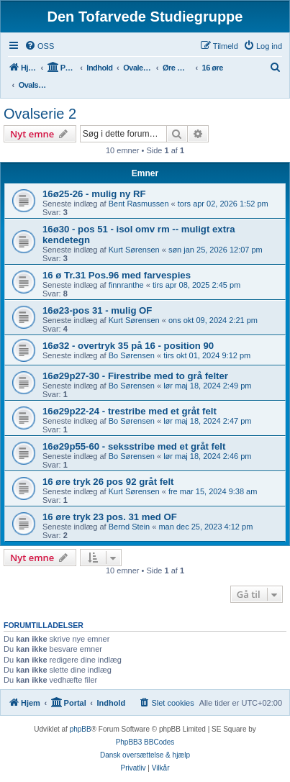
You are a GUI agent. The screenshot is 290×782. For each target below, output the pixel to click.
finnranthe (126, 285)
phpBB (80, 729)
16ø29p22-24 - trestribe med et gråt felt (129, 411)
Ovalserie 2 (40, 114)
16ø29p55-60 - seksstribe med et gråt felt (133, 446)
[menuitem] (39, 46)
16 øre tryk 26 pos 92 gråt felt (108, 481)
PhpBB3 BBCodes (145, 742)
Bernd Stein (129, 526)
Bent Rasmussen (139, 203)
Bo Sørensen (132, 355)
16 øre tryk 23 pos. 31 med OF (109, 517)
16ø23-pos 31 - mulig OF (97, 310)
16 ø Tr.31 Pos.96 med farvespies (116, 275)
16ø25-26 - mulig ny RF (94, 193)
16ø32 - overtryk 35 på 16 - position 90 (128, 345)
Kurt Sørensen (134, 249)
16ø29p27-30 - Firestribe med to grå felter (135, 375)
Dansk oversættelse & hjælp (145, 755)
